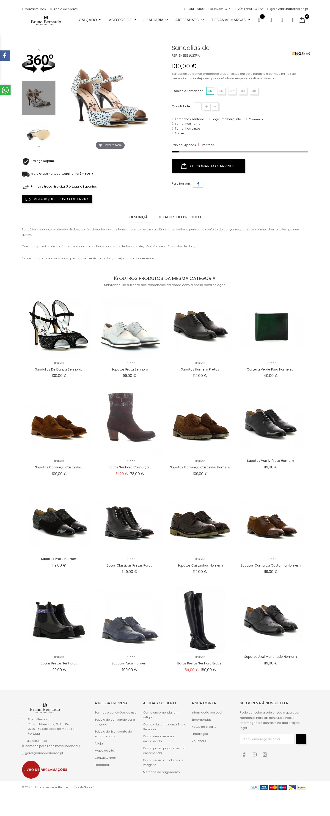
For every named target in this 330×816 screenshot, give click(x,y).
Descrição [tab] (140, 217)
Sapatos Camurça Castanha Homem (200, 467)
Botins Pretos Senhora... (59, 663)
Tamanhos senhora (189, 119)
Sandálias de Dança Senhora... (59, 369)
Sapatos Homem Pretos (200, 369)
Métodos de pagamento (161, 772)
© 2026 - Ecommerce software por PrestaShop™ (58, 787)
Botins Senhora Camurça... (130, 467)
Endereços (200, 734)
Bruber (59, 363)
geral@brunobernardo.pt (287, 9)
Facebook (102, 765)
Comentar (256, 119)
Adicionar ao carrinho (208, 166)
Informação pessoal (207, 712)
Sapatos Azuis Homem (130, 663)
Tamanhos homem (189, 124)
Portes (179, 133)
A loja (99, 743)
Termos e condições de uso (116, 712)
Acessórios (123, 19)
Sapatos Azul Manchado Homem (270, 656)
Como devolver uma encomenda (158, 738)
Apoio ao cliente (64, 9)
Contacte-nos (34, 9)
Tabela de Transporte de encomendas (113, 734)
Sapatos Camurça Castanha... (59, 467)
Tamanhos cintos (187, 128)
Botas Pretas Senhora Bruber (200, 663)
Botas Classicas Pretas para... (130, 565)
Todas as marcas (231, 19)
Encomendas (202, 719)
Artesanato (190, 19)
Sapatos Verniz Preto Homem (270, 460)
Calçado (90, 19)
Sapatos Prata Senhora (129, 369)
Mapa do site (104, 750)
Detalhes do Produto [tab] (179, 217)
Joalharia (156, 19)
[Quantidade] (198, 106)
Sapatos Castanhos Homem (200, 565)
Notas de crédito (204, 727)
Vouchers (199, 741)
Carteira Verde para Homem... (270, 369)
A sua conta (204, 703)
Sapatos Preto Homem (59, 558)
